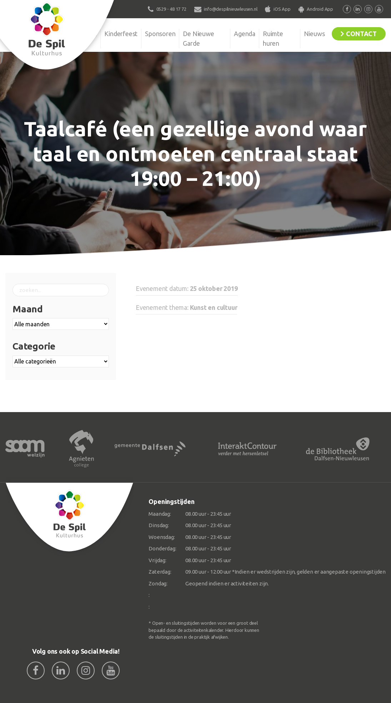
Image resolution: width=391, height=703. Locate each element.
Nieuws (314, 33)
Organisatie (81, 33)
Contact (361, 33)
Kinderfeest (120, 33)
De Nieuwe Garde (198, 38)
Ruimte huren (273, 38)
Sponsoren (160, 33)
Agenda (244, 33)
